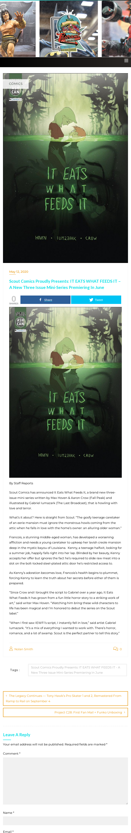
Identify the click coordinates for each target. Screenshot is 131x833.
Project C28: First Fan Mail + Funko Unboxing (88, 712)
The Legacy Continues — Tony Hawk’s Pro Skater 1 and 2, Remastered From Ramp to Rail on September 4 (63, 698)
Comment (11, 753)
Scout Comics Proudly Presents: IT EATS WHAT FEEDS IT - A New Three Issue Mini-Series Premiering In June (75, 669)
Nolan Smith (21, 649)
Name (8, 813)
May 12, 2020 (18, 272)
